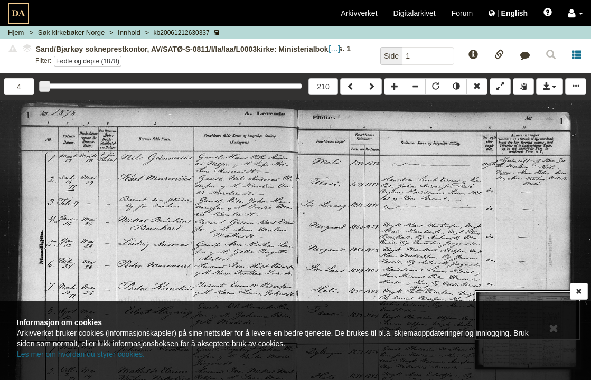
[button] (575, 13)
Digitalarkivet (414, 13)
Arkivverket (359, 13)
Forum (462, 13)
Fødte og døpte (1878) (87, 61)
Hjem (16, 32)
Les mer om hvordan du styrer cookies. (81, 354)
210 (323, 86)
